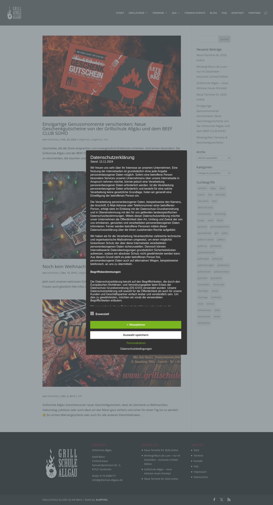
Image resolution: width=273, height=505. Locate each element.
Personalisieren (136, 343)
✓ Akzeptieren (135, 324)
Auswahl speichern (136, 335)
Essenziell (99, 314)
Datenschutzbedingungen (136, 348)
